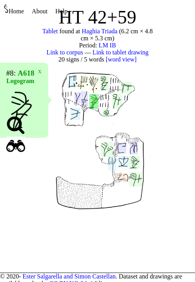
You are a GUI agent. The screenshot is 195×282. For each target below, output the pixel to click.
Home (14, 9)
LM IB (107, 45)
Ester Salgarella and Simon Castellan (68, 276)
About (39, 11)
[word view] (121, 59)
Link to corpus (65, 52)
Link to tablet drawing (121, 52)
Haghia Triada (99, 31)
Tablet (50, 31)
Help (61, 11)
